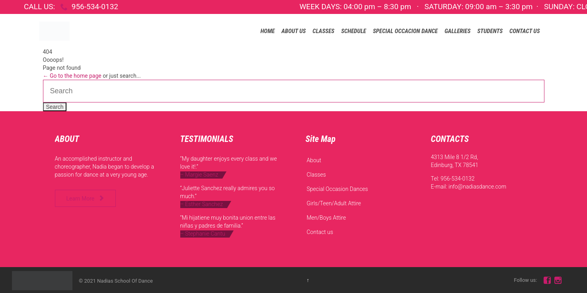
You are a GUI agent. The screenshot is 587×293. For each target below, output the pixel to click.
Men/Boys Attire (326, 217)
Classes (316, 174)
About (314, 160)
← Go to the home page (72, 76)
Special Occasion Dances (337, 189)
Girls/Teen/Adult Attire (334, 203)
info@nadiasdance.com (477, 186)
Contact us (320, 232)
